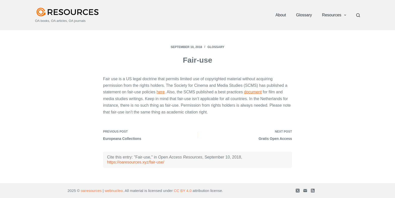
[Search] (358, 15)
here (161, 92)
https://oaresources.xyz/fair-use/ (135, 162)
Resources (335, 15)
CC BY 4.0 (183, 190)
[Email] (305, 190)
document (252, 92)
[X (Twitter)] (298, 190)
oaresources (91, 190)
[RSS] (313, 190)
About (280, 15)
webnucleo (114, 190)
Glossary (304, 15)
